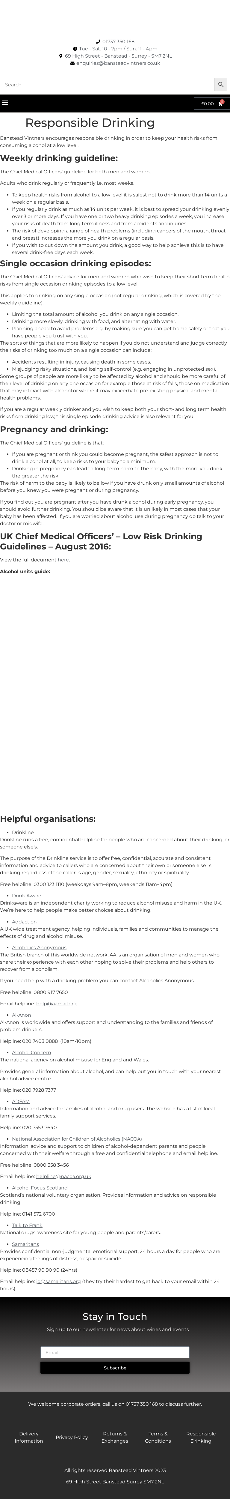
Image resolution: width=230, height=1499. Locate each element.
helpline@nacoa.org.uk (63, 1176)
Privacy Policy (72, 1437)
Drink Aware (26, 896)
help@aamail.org (56, 1004)
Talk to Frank (27, 1225)
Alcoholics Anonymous (39, 947)
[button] (5, 102)
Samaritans (25, 1244)
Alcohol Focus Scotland (40, 1188)
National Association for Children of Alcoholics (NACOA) (77, 1139)
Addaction (24, 922)
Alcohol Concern (31, 1052)
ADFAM (21, 1101)
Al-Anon (21, 1015)
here (63, 560)
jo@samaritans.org (58, 1281)
